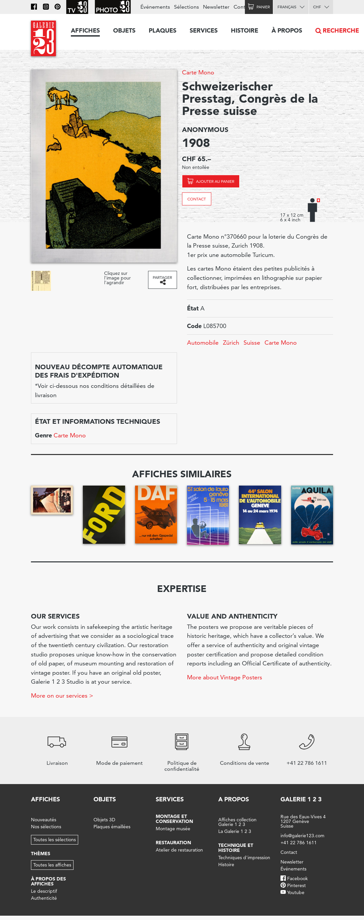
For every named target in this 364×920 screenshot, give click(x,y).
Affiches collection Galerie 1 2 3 (237, 822)
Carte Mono (198, 72)
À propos (287, 30)
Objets (124, 30)
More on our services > (62, 695)
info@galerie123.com (302, 836)
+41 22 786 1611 (298, 843)
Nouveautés (43, 820)
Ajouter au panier (215, 181)
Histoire (244, 30)
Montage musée (173, 829)
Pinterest (296, 885)
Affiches (85, 30)
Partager (162, 277)
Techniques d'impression (244, 858)
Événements (155, 7)
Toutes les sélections (54, 840)
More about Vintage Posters (224, 677)
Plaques (162, 30)
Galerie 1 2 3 (301, 799)
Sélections (186, 7)
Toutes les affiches (52, 865)
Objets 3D (104, 820)
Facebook (297, 878)
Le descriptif (44, 891)
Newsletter (216, 7)
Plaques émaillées (111, 827)
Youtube (295, 892)
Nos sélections (46, 827)
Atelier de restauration (179, 850)
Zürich (231, 342)
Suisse (252, 342)
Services (204, 30)
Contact (196, 198)
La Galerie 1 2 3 (234, 831)
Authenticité (44, 898)
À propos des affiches (48, 881)
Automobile (203, 342)
